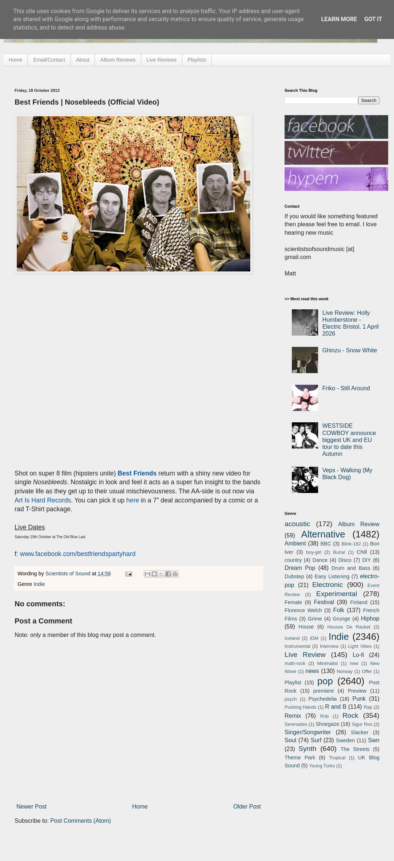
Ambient (295, 543)
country (293, 560)
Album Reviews (117, 60)
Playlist (293, 682)
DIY (366, 560)
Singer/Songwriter (308, 732)
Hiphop (370, 618)
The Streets (355, 749)
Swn (373, 740)
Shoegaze (327, 724)
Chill (362, 552)
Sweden (345, 740)
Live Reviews (162, 60)
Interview (329, 646)
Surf (316, 740)
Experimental (336, 594)
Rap (368, 707)
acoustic (297, 524)
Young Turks (322, 765)
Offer (367, 671)
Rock (351, 715)
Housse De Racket (348, 627)
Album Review (358, 524)
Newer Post (31, 806)
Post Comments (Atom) (80, 821)
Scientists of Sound (69, 573)
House (306, 627)
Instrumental (297, 646)
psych (291, 699)
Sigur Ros (362, 724)
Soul (290, 740)
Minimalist (327, 663)
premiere (323, 691)
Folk (338, 610)
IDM (314, 638)
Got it (373, 19)
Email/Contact (49, 60)
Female (293, 602)
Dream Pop (300, 568)
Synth (307, 748)
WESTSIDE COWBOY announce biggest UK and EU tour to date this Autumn (349, 440)
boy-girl (313, 552)
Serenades (296, 724)
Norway (344, 671)
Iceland (292, 638)
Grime (315, 619)
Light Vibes (360, 646)
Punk (359, 699)
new (354, 663)
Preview (357, 691)
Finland (358, 602)
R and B (336, 707)
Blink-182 (351, 544)
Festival (324, 602)
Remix (293, 716)
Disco (344, 560)
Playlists (197, 60)
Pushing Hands (300, 707)
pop (325, 681)
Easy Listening (332, 576)
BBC (325, 544)
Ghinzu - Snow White (349, 350)
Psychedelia (322, 699)
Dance (320, 560)
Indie (39, 584)
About (83, 60)
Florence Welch (303, 610)
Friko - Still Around (346, 388)
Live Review (305, 654)
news (312, 671)
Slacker (359, 732)
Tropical (337, 757)
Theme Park (300, 757)
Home (15, 60)
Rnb (324, 716)
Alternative (323, 534)
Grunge (341, 619)
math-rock (295, 663)
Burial (339, 552)
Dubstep (294, 576)
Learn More (339, 19)
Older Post (247, 806)
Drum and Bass (351, 568)
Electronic (327, 584)
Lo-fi (358, 655)
